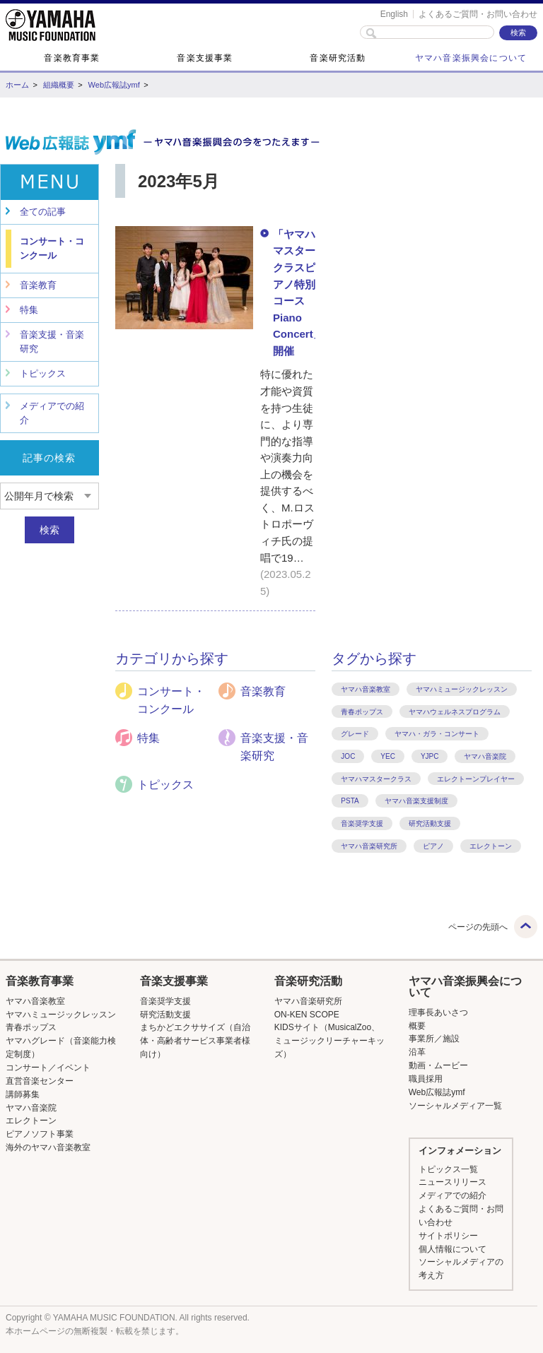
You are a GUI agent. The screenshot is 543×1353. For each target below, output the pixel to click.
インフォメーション (460, 1150)
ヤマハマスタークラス (376, 779)
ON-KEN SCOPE (306, 1015)
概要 (417, 1026)
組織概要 (58, 85)
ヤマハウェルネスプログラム (455, 712)
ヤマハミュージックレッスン (462, 689)
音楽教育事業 (72, 58)
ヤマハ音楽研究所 (369, 846)
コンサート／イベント (48, 1068)
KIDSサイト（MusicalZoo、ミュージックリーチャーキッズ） (329, 1040)
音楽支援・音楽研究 (52, 341)
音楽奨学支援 (362, 823)
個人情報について (452, 1249)
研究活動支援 (430, 823)
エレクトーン (490, 846)
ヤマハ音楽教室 (365, 689)
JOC (348, 756)
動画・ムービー (438, 1065)
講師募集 (23, 1094)
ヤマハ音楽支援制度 (416, 801)
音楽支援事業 (205, 58)
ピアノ (433, 846)
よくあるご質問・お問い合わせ (478, 14)
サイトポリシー (448, 1236)
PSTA (349, 801)
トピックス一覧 (448, 1169)
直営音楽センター (40, 1081)
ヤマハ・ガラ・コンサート (437, 734)
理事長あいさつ (438, 1012)
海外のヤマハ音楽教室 (48, 1147)
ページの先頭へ (478, 927)
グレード (355, 734)
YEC (387, 756)
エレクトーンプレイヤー (476, 779)
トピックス (43, 373)
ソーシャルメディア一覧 (455, 1106)
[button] (62, 981)
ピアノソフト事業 (40, 1134)
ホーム (17, 85)
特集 (29, 310)
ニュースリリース (452, 1182)
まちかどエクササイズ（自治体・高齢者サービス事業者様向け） (195, 1040)
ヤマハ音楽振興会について (471, 58)
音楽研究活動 (338, 58)
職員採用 (426, 1079)
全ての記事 (43, 211)
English (394, 14)
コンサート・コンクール (52, 248)
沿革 (417, 1052)
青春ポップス (362, 712)
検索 (49, 530)
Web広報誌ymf (114, 85)
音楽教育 (38, 285)
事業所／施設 (434, 1039)
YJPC (430, 756)
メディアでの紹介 (52, 413)
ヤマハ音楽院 (485, 756)
